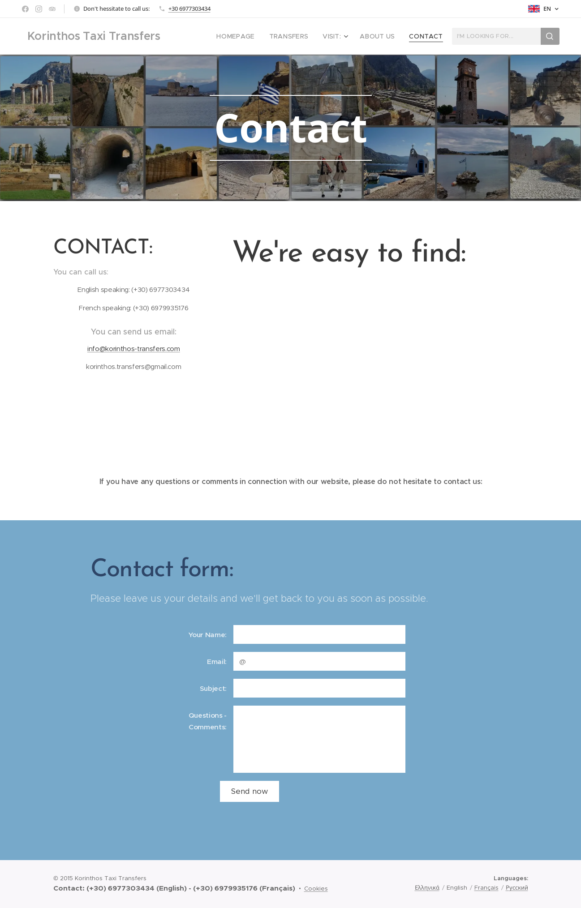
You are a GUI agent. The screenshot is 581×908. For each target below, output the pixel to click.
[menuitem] (250, 36)
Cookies (316, 888)
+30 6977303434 (189, 8)
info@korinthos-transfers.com (133, 348)
